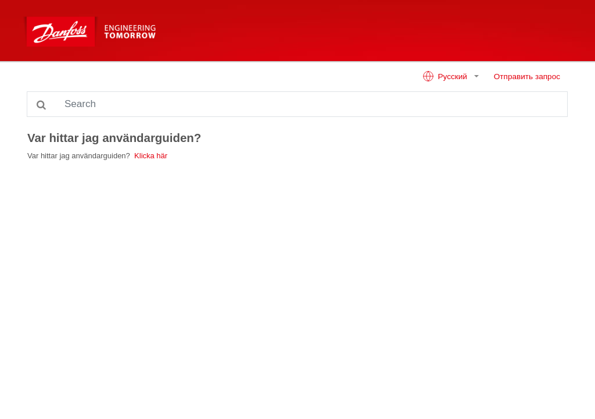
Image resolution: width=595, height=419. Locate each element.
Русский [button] (445, 76)
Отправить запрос (527, 76)
